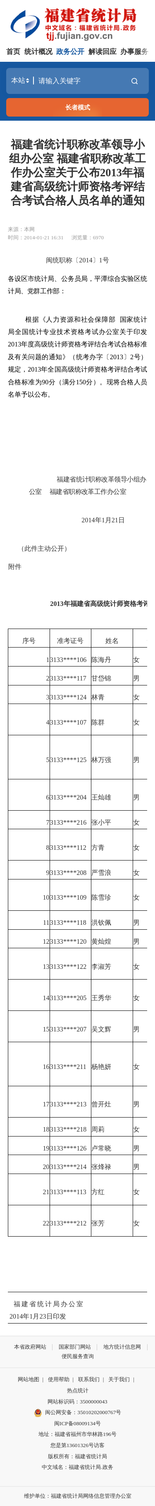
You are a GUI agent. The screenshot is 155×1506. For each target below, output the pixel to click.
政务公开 (70, 52)
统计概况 (38, 52)
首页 (13, 52)
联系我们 (89, 1379)
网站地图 (28, 1379)
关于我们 (119, 1379)
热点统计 (77, 1390)
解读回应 (102, 52)
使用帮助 (58, 1379)
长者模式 (77, 107)
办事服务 (134, 52)
